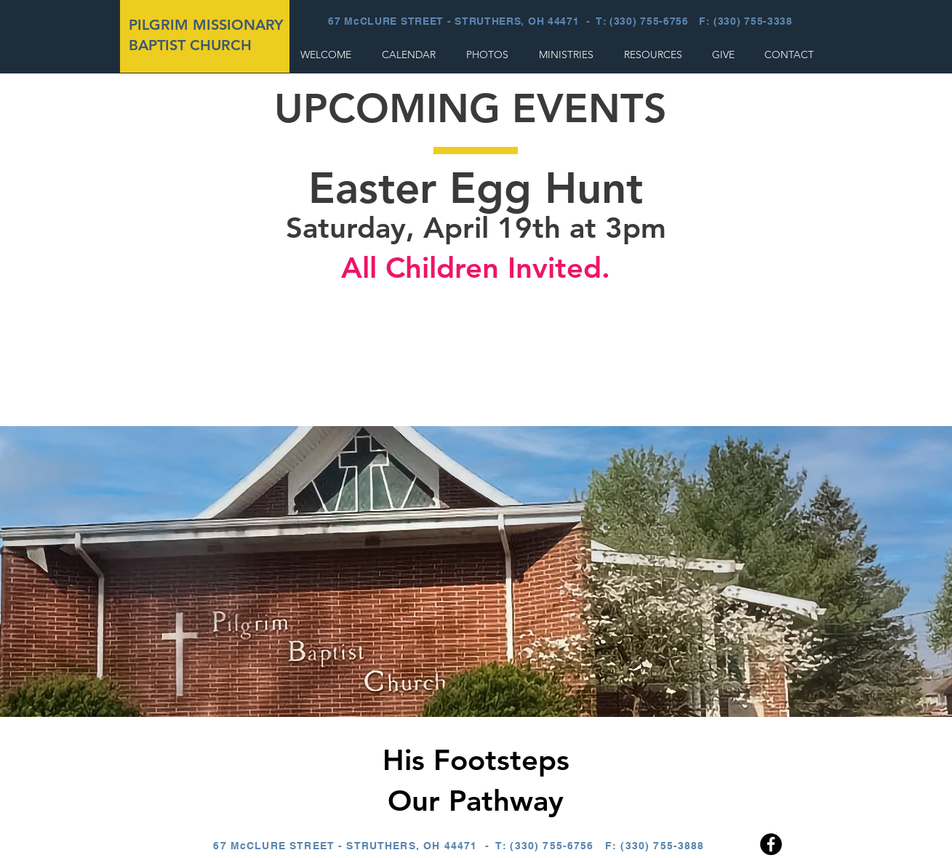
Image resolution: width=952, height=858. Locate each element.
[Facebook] (771, 844)
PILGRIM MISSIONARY (206, 24)
